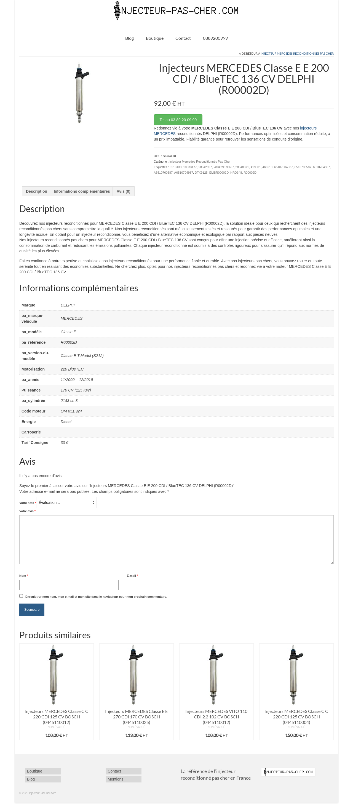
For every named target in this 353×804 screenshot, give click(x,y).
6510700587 (303, 167)
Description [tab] (36, 191)
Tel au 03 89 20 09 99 (178, 120)
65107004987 (283, 167)
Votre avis (27, 511)
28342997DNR (224, 167)
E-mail (132, 575)
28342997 (205, 167)
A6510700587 (163, 172)
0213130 (176, 167)
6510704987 (321, 167)
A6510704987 (183, 172)
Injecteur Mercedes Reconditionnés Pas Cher (297, 53)
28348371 (242, 167)
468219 (268, 167)
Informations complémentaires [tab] (82, 191)
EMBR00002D (219, 172)
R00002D (250, 172)
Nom (23, 575)
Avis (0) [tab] (123, 191)
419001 (256, 167)
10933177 (190, 167)
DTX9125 (201, 172)
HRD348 (236, 172)
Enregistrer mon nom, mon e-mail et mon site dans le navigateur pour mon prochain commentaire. (96, 596)
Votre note (27, 502)
